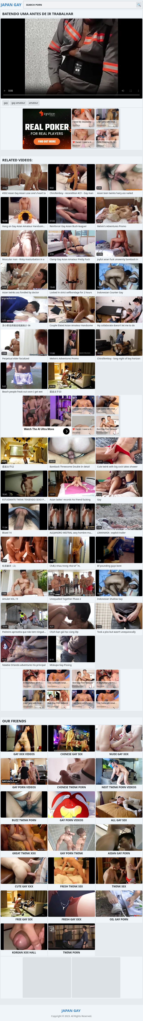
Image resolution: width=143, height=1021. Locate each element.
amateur (33, 102)
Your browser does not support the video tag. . (71, 59)
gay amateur (18, 102)
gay (6, 102)
